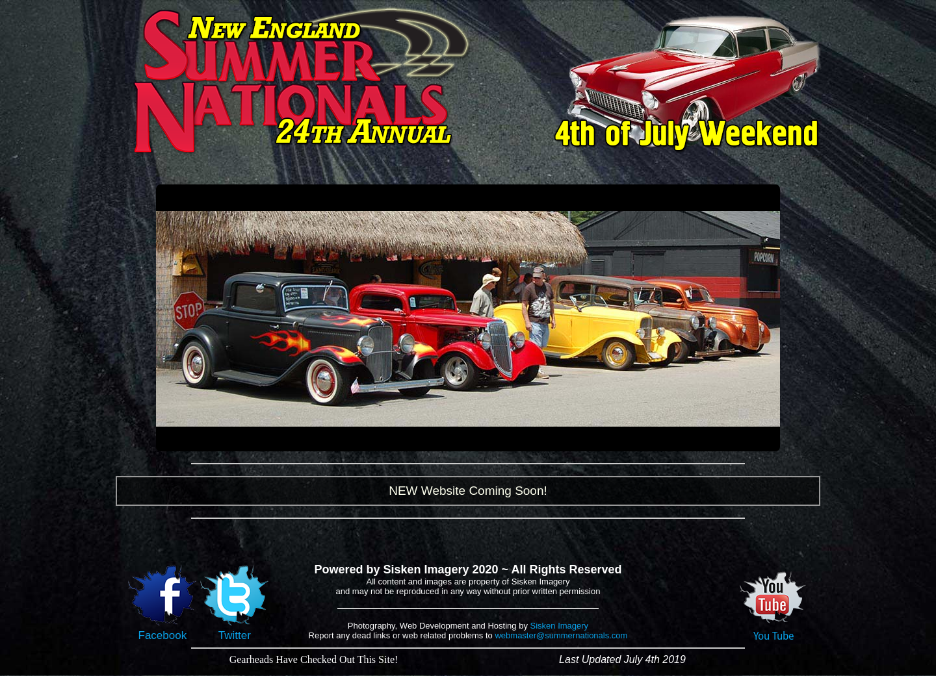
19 (545, 440)
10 (457, 440)
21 (564, 440)
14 (496, 440)
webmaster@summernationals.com (561, 635)
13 (486, 440)
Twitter (234, 631)
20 (554, 440)
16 (515, 440)
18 (535, 440)
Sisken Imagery (559, 626)
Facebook (162, 631)
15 (506, 440)
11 (467, 440)
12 (476, 440)
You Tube (774, 631)
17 (525, 440)
